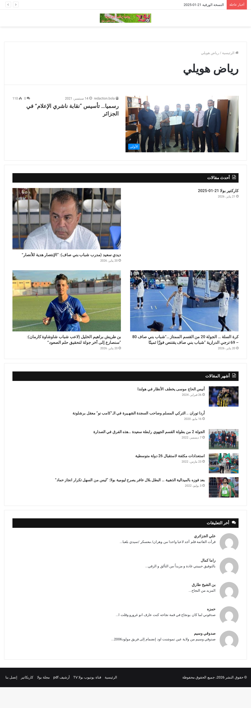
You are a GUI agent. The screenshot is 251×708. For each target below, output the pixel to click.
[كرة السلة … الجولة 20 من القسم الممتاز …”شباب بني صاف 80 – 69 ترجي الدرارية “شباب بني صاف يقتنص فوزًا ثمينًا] (184, 310)
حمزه (211, 630)
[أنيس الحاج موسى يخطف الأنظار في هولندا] (224, 417)
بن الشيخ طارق (204, 605)
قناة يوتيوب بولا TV (87, 698)
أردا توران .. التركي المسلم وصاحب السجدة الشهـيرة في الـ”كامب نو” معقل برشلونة (138, 434)
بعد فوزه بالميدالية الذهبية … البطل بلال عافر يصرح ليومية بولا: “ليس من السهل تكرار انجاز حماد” (130, 501)
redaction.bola (104, 98)
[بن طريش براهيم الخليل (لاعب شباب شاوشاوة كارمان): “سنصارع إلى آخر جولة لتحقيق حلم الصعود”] (66, 310)
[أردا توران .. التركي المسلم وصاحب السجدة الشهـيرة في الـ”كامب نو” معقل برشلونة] (224, 438)
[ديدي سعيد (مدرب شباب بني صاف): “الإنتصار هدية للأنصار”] (66, 218)
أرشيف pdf (61, 698)
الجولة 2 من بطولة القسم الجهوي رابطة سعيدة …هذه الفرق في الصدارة (149, 452)
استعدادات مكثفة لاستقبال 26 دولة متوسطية (170, 477)
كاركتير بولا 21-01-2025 (211, 192)
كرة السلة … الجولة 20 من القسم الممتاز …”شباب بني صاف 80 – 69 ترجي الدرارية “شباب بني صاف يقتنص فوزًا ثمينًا (192, 355)
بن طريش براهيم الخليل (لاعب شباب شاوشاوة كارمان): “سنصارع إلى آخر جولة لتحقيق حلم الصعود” (68, 355)
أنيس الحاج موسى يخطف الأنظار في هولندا (171, 410)
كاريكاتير (27, 698)
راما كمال (208, 581)
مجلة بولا (43, 698)
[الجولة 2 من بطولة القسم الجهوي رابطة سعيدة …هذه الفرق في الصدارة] (224, 460)
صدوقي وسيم (205, 654)
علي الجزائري (205, 557)
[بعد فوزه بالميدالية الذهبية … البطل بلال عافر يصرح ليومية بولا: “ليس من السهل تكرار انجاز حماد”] (224, 508)
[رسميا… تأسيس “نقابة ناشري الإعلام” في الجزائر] (182, 124)
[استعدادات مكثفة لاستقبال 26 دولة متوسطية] (224, 484)
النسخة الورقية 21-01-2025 (204, 5)
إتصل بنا (11, 698)
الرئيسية (230, 53)
